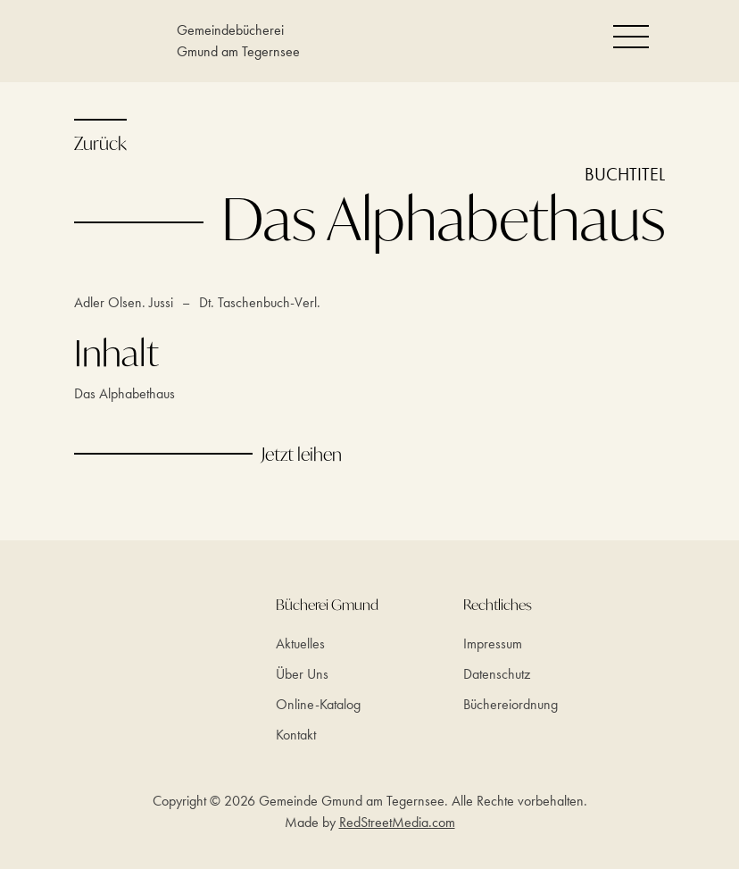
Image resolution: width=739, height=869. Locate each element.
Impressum (492, 643)
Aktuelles (300, 643)
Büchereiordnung (510, 704)
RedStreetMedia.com (397, 822)
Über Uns (302, 673)
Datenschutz (496, 673)
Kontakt (296, 734)
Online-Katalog (318, 704)
